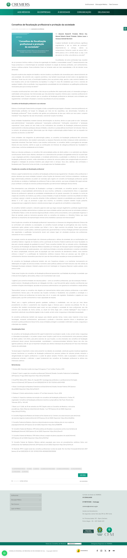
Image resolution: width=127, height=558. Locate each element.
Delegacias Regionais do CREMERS (101, 544)
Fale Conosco (113, 4)
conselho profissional (63, 468)
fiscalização (17, 471)
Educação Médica (101, 4)
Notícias (26, 481)
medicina (26, 471)
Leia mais (83, 475)
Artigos (21, 481)
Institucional (89, 4)
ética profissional (76, 468)
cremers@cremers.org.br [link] (90, 506)
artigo (29, 468)
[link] (89, 531)
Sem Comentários (83, 481)
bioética (37, 468)
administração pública (19, 468)
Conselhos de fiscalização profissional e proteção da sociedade (43, 24)
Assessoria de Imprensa (37, 29)
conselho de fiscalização (48, 468)
